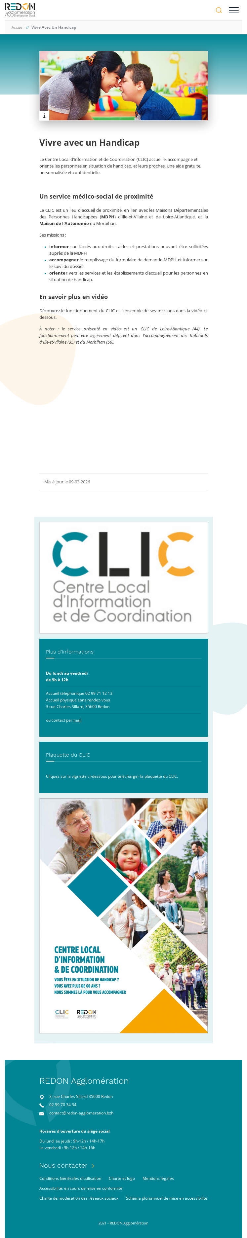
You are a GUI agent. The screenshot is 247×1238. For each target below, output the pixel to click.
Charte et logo (122, 1178)
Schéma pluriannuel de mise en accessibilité (166, 1198)
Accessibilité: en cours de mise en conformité (80, 1188)
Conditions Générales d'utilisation (70, 1178)
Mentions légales (158, 1178)
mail (77, 720)
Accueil (18, 27)
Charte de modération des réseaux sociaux (78, 1198)
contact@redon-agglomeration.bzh (81, 1113)
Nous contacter (63, 1165)
